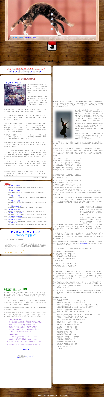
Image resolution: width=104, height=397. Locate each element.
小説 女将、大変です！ (14, 185)
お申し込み (25, 349)
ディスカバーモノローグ (25, 71)
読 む (25, 289)
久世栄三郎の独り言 (83, 243)
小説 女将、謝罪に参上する (15, 216)
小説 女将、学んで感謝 (14, 191)
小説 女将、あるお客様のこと (15, 201)
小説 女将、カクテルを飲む (15, 212)
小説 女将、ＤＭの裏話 (14, 196)
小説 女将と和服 (12, 223)
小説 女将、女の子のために (12, 83)
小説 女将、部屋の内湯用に (15, 219)
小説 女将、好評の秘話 (14, 209)
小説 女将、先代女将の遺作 (15, 206)
